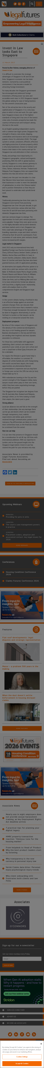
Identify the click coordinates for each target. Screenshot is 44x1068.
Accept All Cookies (22, 1064)
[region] (22, 1054)
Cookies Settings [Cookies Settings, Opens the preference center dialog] (22, 1057)
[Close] (41, 1043)
